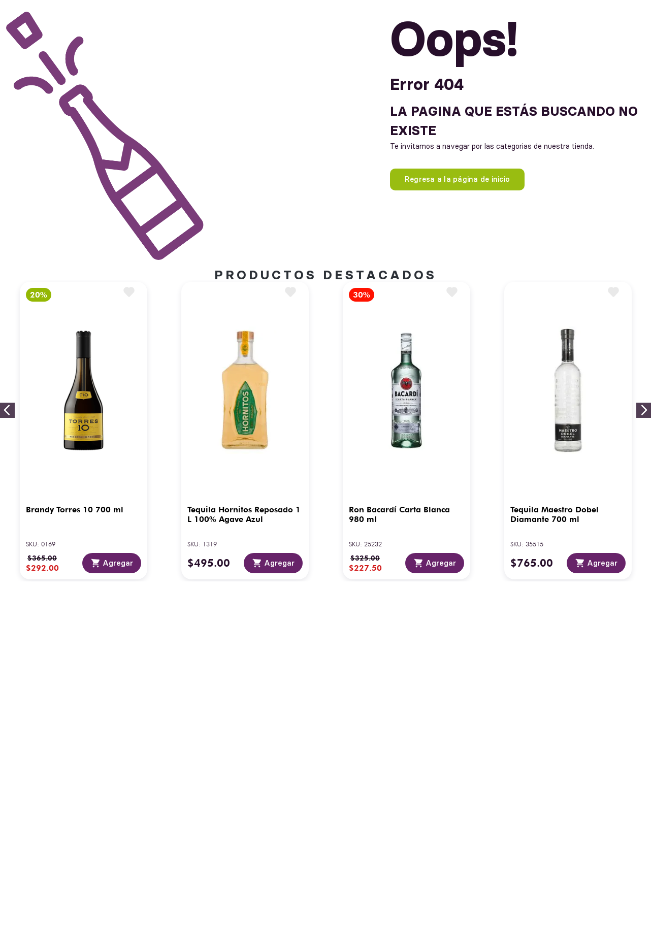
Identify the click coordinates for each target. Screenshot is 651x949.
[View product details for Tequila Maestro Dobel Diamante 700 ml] (568, 430)
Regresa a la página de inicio (457, 179)
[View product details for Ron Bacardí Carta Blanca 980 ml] (406, 430)
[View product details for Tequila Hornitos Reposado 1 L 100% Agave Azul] (245, 430)
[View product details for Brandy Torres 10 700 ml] (83, 430)
